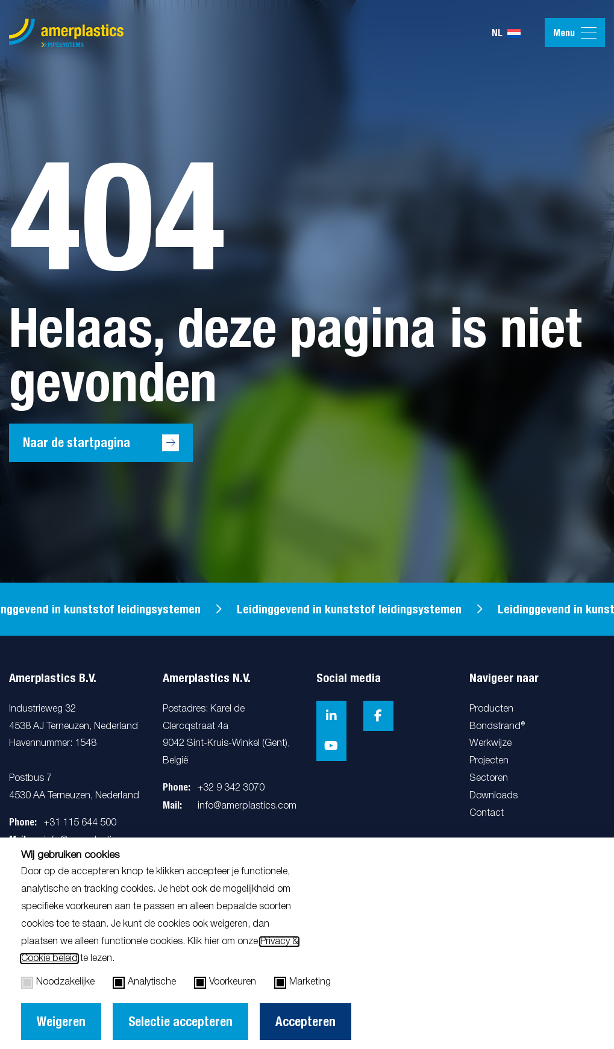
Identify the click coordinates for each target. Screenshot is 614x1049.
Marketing (302, 983)
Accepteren (305, 1021)
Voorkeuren (225, 983)
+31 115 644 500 (80, 823)
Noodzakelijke (58, 983)
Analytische (144, 983)
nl (506, 33)
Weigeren (61, 1021)
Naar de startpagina (76, 442)
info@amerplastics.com (247, 806)
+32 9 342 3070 (231, 788)
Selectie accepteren (180, 1021)
